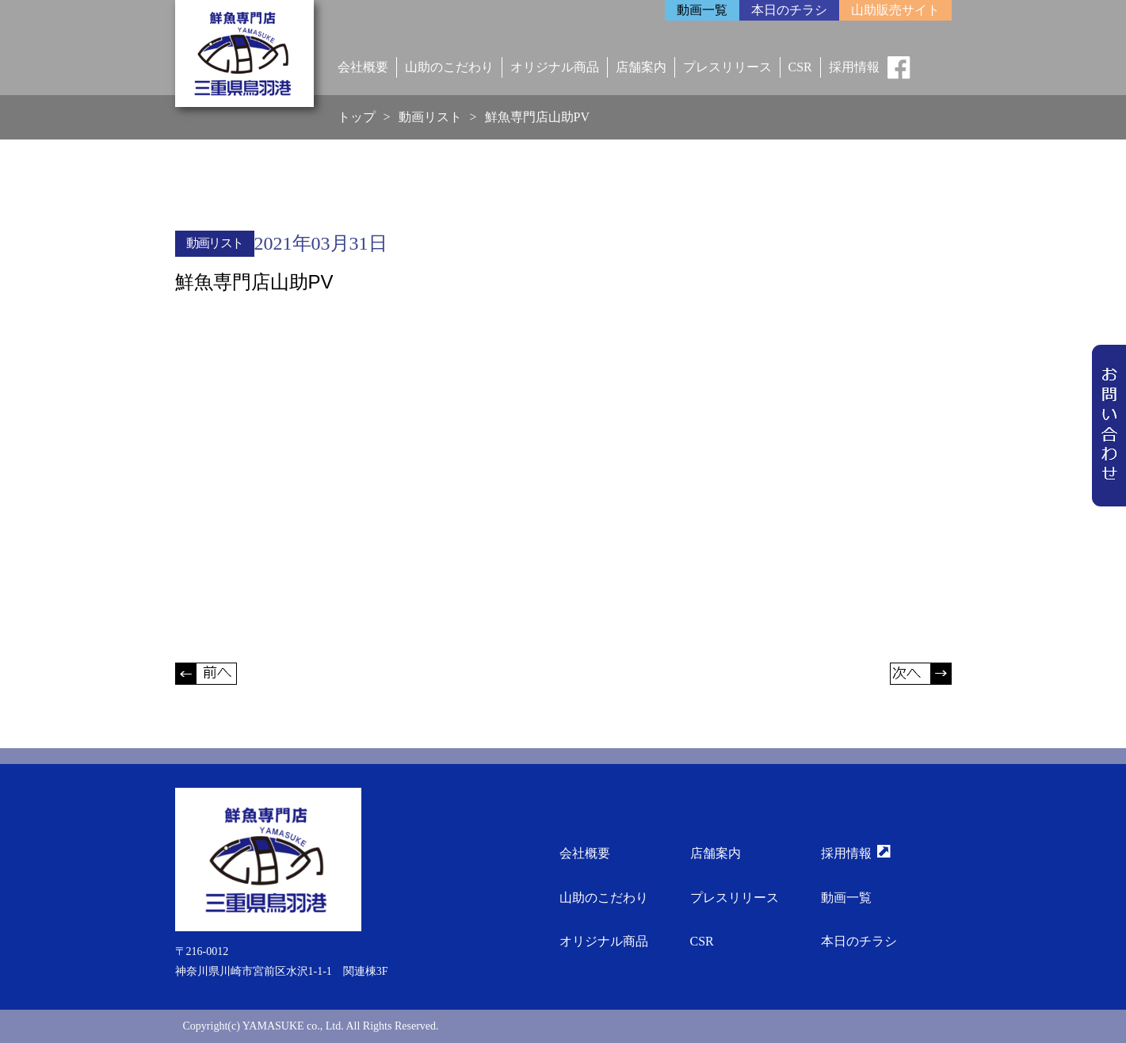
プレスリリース (727, 67)
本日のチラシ (859, 941)
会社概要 (363, 67)
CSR (800, 67)
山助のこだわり (449, 67)
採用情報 (854, 67)
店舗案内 (641, 67)
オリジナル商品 (554, 67)
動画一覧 (846, 897)
